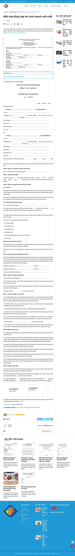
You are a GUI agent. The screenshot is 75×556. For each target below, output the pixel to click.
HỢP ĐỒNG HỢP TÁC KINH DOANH (14, 76)
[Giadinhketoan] (7, 404)
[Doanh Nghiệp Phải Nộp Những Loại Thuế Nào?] (59, 53)
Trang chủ (26, 6)
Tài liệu (46, 6)
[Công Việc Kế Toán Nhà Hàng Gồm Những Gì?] (59, 43)
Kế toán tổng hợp (27, 445)
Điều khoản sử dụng (24, 515)
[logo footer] (11, 511)
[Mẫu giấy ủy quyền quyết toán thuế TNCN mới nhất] (28, 449)
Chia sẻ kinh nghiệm (56, 6)
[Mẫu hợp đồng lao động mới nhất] (64, 449)
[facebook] (44, 425)
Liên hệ (66, 6)
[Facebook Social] (51, 508)
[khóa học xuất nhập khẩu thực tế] (36, 263)
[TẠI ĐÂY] (21, 401)
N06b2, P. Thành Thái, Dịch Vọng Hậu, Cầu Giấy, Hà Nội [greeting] (16, 1)
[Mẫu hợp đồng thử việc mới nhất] (28, 478)
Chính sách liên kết (25, 519)
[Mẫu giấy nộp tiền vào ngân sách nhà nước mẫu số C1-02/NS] (46, 449)
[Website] (45, 425)
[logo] (6, 8)
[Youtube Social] (56, 508)
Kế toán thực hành (27, 474)
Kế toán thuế (8, 445)
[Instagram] (50, 425)
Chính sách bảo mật (25, 511)
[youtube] (51, 425)
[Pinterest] (48, 425)
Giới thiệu (33, 6)
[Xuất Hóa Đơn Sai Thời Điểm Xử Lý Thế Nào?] (59, 22)
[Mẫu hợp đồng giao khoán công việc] (10, 449)
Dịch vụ (40, 6)
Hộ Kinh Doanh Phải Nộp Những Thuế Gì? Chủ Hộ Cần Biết (67, 33)
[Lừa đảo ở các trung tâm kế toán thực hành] (28, 407)
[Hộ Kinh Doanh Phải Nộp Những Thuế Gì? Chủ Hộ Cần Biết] (59, 32)
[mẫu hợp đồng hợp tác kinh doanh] (16, 32)
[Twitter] (47, 425)
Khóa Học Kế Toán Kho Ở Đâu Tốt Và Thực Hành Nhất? (67, 63)
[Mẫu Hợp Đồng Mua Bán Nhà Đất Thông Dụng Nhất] (10, 478)
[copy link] (21, 24)
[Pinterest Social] (53, 508)
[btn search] (70, 2)
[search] (62, 1)
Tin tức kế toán (62, 445)
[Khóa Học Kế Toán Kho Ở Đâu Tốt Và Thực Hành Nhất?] (59, 62)
